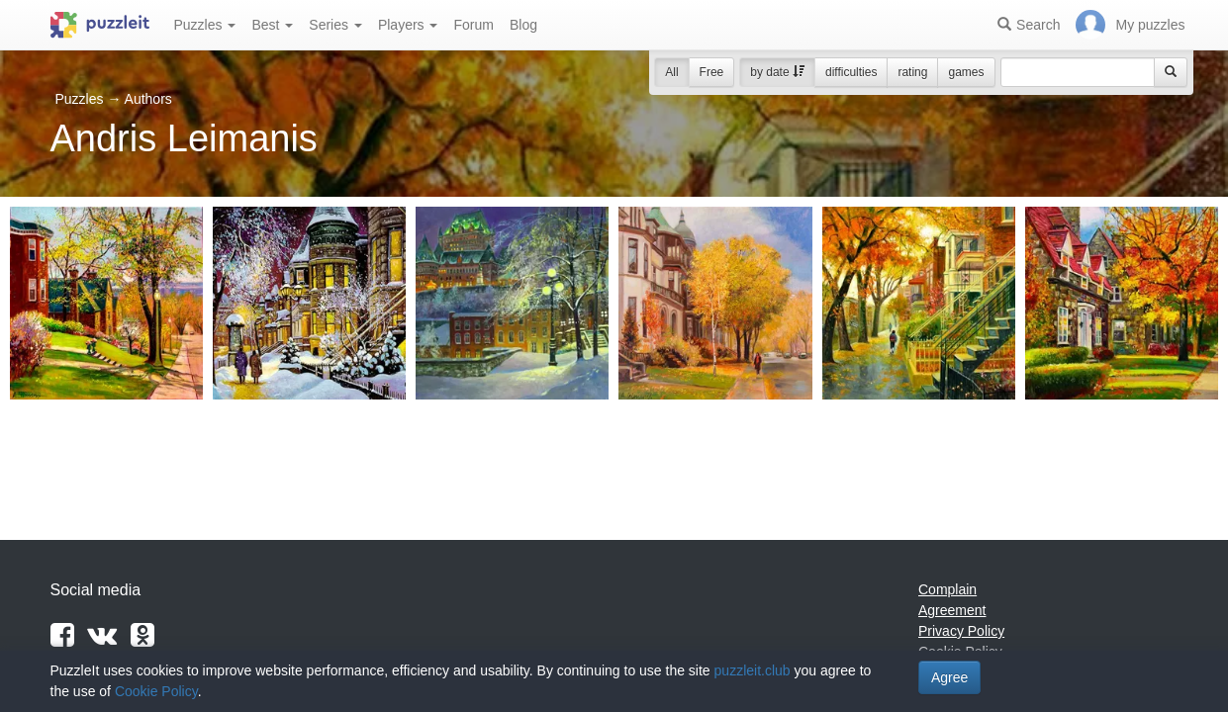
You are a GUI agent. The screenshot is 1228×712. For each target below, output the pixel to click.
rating (912, 72)
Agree (949, 677)
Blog (523, 25)
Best (272, 25)
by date (777, 72)
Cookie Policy (156, 691)
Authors (148, 99)
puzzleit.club (752, 670)
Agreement (952, 610)
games (966, 72)
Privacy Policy (961, 631)
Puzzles (205, 25)
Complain (947, 589)
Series (335, 25)
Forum (473, 25)
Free (712, 72)
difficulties (851, 72)
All (671, 72)
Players (408, 25)
